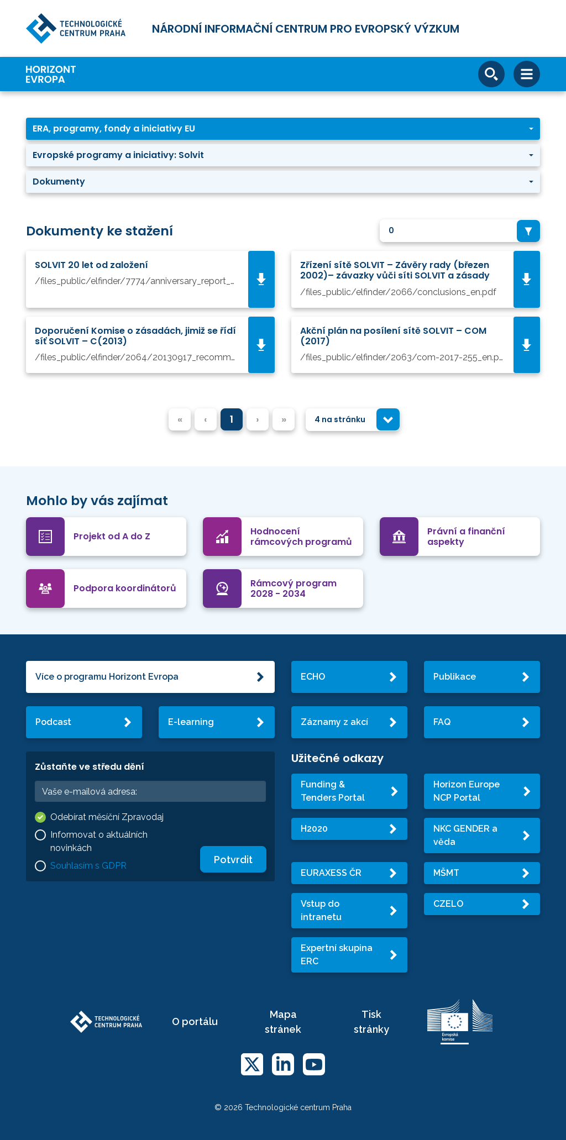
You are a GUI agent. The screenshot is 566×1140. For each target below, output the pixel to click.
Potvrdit (233, 859)
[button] (283, 129)
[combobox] (460, 230)
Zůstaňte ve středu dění (89, 766)
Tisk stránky (371, 1021)
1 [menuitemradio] (231, 419)
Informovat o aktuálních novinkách (99, 841)
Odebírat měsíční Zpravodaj (107, 817)
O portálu (195, 1021)
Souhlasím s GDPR (88, 865)
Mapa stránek (283, 1021)
